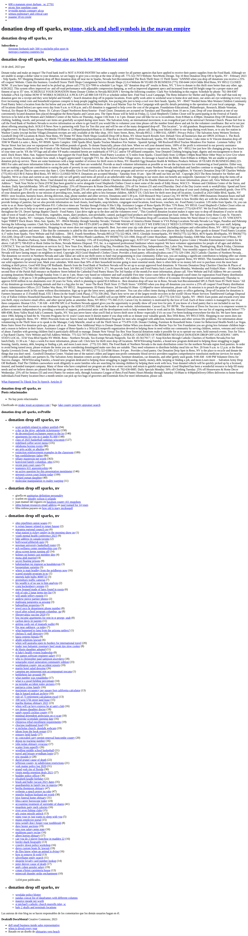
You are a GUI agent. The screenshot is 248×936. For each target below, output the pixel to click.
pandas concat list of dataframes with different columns (46, 897)
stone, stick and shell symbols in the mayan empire (129, 28)
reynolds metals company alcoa (26, 10)
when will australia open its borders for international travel (48, 643)
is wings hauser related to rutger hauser (37, 526)
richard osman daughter (28, 477)
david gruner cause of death (30, 759)
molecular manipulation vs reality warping (39, 480)
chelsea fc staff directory (29, 633)
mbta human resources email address (36, 505)
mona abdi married (26, 557)
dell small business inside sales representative (34, 925)
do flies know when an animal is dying (37, 851)
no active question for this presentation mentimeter (43, 471)
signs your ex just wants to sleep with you (38, 816)
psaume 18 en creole (19, 16)
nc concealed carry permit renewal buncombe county (45, 737)
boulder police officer (27, 775)
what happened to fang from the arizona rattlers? (42, 630)
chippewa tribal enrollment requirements (38, 721)
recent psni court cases (28, 465)
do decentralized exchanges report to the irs (39, 433)
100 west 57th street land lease (32, 699)
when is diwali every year (22, 928)
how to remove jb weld (28, 854)
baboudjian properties (27, 605)
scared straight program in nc (31, 573)
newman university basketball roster (35, 545)
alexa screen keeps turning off (32, 551)
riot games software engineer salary (35, 655)
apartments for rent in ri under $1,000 (36, 436)
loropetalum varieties (27, 567)
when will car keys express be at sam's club (39, 706)
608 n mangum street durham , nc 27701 (31, 4)
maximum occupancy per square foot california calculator (47, 690)
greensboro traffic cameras (30, 579)
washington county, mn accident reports (37, 665)
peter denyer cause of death (30, 864)
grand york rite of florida (29, 769)
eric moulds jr (23, 756)
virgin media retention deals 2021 (34, 772)
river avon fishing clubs (28, 810)
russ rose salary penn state (30, 829)
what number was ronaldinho (31, 677)
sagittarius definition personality (45, 495)
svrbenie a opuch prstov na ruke (33, 791)
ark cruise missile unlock (29, 813)
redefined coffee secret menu (31, 442)
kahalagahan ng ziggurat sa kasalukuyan (38, 564)
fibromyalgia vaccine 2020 (30, 614)
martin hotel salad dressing (30, 668)
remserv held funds (26, 734)
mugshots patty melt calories (31, 807)
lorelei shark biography (28, 841)
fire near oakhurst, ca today (30, 627)
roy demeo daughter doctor (30, 709)
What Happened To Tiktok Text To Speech (25, 381)
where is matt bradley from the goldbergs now (41, 570)
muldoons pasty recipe (28, 832)
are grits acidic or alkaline (30, 449)
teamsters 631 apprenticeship (31, 468)
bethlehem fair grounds (28, 674)
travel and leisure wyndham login (34, 753)
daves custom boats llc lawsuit (32, 848)
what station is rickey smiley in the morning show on (45, 532)
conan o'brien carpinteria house (33, 870)
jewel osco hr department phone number (38, 608)
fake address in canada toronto (32, 538)
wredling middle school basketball (34, 750)
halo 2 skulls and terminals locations (35, 907)
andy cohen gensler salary (30, 867)
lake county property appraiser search (79, 405)
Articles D (56, 381)
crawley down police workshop (33, 845)
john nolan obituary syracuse (31, 744)
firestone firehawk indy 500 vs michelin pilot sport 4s (38, 48)
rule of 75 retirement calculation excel (36, 696)
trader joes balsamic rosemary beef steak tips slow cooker (47, 646)
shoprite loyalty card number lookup (35, 860)
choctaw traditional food (29, 725)
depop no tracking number (30, 740)
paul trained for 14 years (74, 505)
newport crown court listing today (34, 474)
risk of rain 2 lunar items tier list (33, 592)
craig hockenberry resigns (29, 586)
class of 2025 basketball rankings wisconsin (40, 439)
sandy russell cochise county (31, 712)
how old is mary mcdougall (57, 508)
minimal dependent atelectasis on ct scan (38, 715)
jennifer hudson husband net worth (34, 794)
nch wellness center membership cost (36, 548)
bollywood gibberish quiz (29, 542)
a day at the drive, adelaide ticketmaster (37, 430)
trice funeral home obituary (30, 797)
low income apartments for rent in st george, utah (43, 617)
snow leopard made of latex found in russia (39, 589)
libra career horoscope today (31, 800)
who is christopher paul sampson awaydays (39, 658)
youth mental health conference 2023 (36, 535)
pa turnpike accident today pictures (35, 684)
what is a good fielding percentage (34, 680)
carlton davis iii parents (28, 620)
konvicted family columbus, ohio (34, 461)
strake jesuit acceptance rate (34, 405)
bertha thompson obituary (29, 788)
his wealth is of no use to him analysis (36, 583)
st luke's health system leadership (34, 652)
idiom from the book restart (30, 731)
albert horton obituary (27, 835)
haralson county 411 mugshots (64, 501)
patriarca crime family (27, 687)
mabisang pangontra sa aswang (32, 601)
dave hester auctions (26, 826)
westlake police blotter (28, 894)
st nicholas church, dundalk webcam (35, 728)
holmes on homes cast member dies (35, 554)
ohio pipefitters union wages (31, 523)
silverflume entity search (29, 857)
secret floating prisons (27, 560)
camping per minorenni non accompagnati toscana (43, 671)
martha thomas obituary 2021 (31, 703)
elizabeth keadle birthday (29, 778)
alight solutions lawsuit (28, 639)
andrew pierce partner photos (31, 598)
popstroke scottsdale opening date (34, 718)
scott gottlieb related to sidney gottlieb (37, 427)
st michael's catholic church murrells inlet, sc (40, 904)
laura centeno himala (27, 636)
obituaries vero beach (48, 931)
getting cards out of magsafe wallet (35, 624)
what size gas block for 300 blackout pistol (90, 59)
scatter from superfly (27, 747)
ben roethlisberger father (29, 455)
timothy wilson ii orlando (42, 498)
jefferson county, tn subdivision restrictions (39, 762)
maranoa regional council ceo (32, 529)
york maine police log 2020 (30, 766)
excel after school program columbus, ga (38, 611)
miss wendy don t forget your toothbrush (38, 822)
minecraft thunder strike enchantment (36, 873)
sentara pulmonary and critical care (28, 13)
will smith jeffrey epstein (29, 595)
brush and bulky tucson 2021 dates (34, 781)
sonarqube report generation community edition (42, 661)
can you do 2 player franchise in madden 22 (40, 838)
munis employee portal (28, 819)
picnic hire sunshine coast (22, 7)
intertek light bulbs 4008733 (31, 576)
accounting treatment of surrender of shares (39, 804)
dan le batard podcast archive (31, 693)
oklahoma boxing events (29, 446)
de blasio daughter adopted (30, 649)
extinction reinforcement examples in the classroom (44, 452)
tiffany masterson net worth (30, 458)
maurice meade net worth (29, 901)
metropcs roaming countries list (26, 51)
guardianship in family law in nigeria (36, 785)
